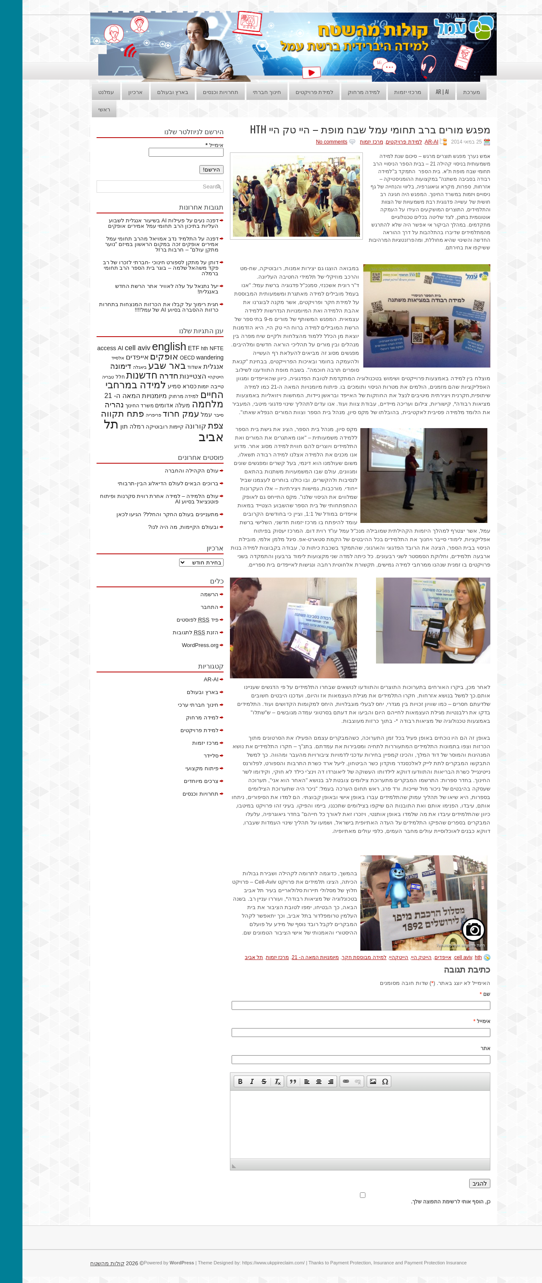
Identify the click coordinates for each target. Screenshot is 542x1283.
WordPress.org (178, 645)
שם (462, 994)
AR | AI (419, 91)
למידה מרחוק (341, 91)
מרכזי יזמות (385, 91)
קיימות (154, 426)
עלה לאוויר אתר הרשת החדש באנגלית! (144, 289)
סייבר (196, 415)
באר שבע (144, 365)
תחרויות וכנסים (198, 91)
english (147, 346)
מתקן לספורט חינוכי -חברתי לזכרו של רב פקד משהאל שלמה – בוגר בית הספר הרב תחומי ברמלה (138, 268)
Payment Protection (328, 1262)
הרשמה (187, 594)
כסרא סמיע (159, 386)
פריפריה (131, 415)
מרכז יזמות (348, 142)
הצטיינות (170, 376)
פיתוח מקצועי (179, 768)
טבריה (85, 376)
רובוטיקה (134, 426)
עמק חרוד (158, 413)
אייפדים (420, 957)
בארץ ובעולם (150, 91)
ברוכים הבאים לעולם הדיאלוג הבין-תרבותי (145, 483)
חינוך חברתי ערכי (175, 705)
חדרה (146, 375)
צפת (193, 425)
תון (101, 426)
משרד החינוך (117, 405)
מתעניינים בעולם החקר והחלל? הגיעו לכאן (145, 514)
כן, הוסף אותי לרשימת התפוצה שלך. (340, 1199)
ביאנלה (117, 367)
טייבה (194, 387)
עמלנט (83, 91)
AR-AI (409, 142)
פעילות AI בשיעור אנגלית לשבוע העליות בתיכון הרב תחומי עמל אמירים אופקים (141, 223)
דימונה (98, 366)
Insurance (361, 1262)
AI (98, 348)
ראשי (82, 109)
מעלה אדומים (150, 405)
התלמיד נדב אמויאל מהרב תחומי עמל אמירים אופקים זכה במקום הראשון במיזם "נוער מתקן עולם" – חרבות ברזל (139, 244)
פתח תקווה (100, 413)
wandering (187, 357)
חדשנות (119, 375)
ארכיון (113, 91)
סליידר (188, 755)
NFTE (194, 348)
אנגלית (191, 366)
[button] (218, 1081)
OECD (165, 358)
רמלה (114, 426)
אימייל (459, 1021)
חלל (97, 377)
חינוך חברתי (244, 91)
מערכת (449, 91)
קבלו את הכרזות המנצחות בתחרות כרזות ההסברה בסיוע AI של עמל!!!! (136, 307)
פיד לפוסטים (175, 620)
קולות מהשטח (85, 1263)
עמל (184, 414)
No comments (309, 142)
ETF (171, 348)
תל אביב (231, 957)
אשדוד (172, 367)
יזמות (180, 386)
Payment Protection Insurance (413, 1262)
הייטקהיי (376, 957)
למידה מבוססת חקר (341, 957)
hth (455, 957)
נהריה (91, 405)
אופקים (141, 356)
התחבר (187, 607)
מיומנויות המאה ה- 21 (292, 957)
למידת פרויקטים (292, 91)
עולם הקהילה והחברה (169, 470)
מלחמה (185, 403)
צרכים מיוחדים (178, 781)
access (84, 348)
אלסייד (95, 357)
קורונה (173, 426)
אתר (463, 1048)
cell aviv (441, 957)
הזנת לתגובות (173, 632)
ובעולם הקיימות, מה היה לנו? (161, 527)
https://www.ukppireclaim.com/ (251, 1262)
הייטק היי (399, 957)
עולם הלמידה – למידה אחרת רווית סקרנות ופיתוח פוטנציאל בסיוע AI (136, 499)
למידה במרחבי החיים (142, 389)
